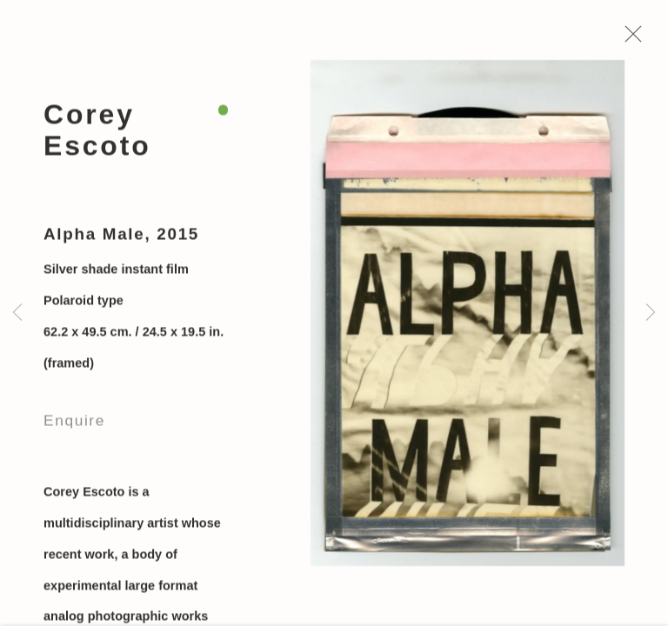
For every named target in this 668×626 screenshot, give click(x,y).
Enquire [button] (74, 422)
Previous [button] (17, 313)
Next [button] (650, 313)
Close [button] (629, 39)
